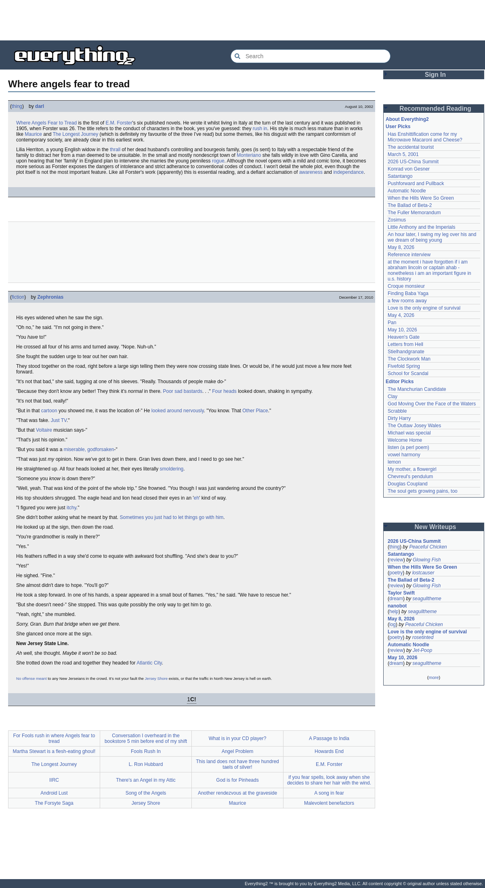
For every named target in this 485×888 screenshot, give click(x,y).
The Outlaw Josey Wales (414, 425)
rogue (218, 161)
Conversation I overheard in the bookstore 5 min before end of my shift (146, 738)
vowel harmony (404, 455)
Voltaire (44, 430)
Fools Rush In (146, 751)
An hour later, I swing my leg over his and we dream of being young (432, 237)
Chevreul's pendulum (410, 476)
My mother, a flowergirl (412, 469)
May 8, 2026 (401, 247)
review (396, 560)
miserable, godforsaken (89, 449)
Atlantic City (149, 663)
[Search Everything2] (311, 56)
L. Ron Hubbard (146, 764)
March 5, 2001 (403, 154)
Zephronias (50, 297)
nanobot (397, 606)
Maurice (33, 134)
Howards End (329, 751)
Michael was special (409, 433)
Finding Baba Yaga (408, 293)
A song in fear (329, 793)
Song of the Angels (146, 793)
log (392, 624)
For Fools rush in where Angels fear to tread (54, 738)
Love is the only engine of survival (424, 308)
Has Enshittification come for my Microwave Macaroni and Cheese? (425, 137)
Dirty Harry (399, 418)
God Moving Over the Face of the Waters (432, 404)
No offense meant (31, 678)
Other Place (255, 410)
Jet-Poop (422, 650)
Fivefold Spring (404, 366)
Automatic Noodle (407, 191)
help (394, 611)
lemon (394, 462)
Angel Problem (238, 751)
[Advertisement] (243, 20)
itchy (71, 507)
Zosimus (397, 220)
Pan (392, 322)
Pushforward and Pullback (416, 183)
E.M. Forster (118, 123)
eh (196, 498)
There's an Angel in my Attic (146, 780)
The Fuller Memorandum (414, 212)
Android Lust (53, 793)
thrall (115, 149)
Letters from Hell (405, 344)
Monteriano (249, 155)
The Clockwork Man (409, 359)
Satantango (400, 176)
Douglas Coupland (408, 484)
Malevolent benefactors (329, 803)
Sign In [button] (435, 74)
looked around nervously (177, 410)
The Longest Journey (76, 134)
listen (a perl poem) (408, 447)
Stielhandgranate (406, 351)
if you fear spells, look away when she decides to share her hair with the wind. (329, 780)
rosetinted (423, 637)
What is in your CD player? (238, 738)
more (433, 677)
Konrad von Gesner (409, 169)
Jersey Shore (156, 678)
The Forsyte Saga (54, 803)
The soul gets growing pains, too (423, 491)
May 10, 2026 (402, 330)
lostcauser (423, 573)
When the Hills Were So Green (421, 198)
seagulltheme (426, 598)
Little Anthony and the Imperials (421, 227)
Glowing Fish (427, 560)
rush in (260, 128)
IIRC (54, 780)
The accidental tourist (411, 147)
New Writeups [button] (435, 526)
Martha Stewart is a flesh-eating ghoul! (54, 751)
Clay (392, 396)
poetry (396, 573)
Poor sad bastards (182, 391)
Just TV (59, 420)
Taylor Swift (401, 593)
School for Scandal (408, 373)
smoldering (172, 469)
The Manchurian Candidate (417, 389)
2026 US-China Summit (413, 162)
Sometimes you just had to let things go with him (171, 517)
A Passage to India (329, 738)
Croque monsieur (406, 286)
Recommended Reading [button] (435, 108)
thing (17, 106)
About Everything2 (407, 119)
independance (348, 172)
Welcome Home (405, 440)
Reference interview (409, 254)
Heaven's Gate (404, 337)
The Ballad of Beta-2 (410, 205)
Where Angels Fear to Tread (46, 123)
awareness (311, 172)
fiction (18, 297)
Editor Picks (400, 381)
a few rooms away (407, 301)
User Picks (398, 126)
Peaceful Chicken (428, 547)
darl (39, 106)
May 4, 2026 (401, 315)
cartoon (49, 410)
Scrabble (397, 411)
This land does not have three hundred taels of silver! (237, 764)
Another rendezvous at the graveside (237, 793)
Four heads (224, 391)
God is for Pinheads (237, 780)
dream (396, 598)
